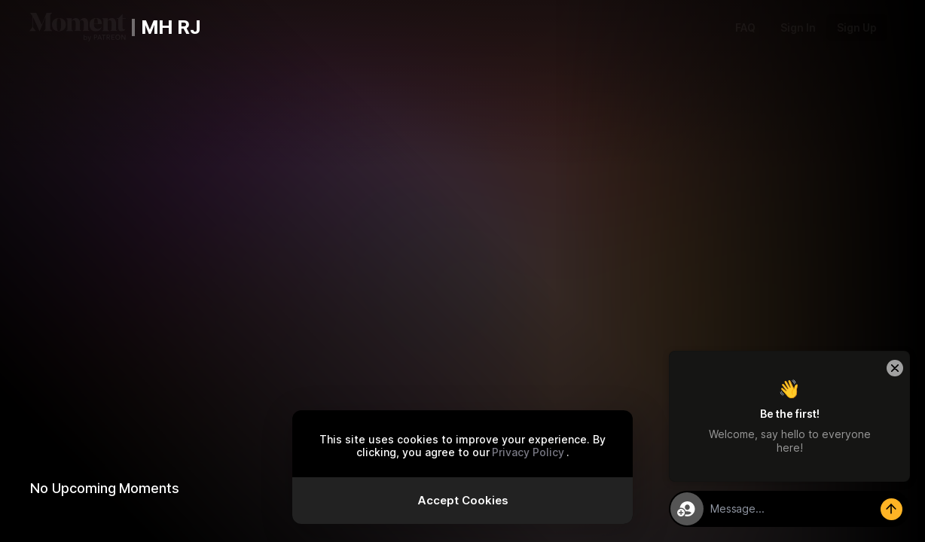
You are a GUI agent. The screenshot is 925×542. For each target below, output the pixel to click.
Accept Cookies (462, 500)
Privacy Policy (528, 452)
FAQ (745, 27)
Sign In (798, 27)
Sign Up (857, 27)
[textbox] (806, 509)
